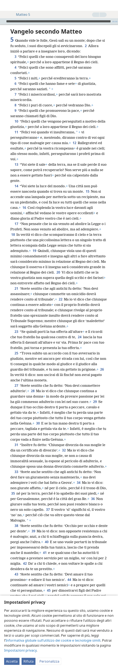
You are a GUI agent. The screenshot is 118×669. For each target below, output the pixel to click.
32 (63, 450)
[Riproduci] (2, 21)
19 (34, 250)
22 (60, 299)
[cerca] (112, 5)
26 (102, 369)
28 (32, 391)
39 (33, 531)
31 (16, 445)
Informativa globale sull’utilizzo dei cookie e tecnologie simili (53, 640)
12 (74, 143)
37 (47, 509)
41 (44, 552)
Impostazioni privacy (20, 650)
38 (16, 525)
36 (92, 498)
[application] (59, 21)
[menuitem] (6, 5)
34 (78, 482)
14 (16, 186)
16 (24, 207)
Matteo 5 (21, 14)
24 (79, 337)
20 (58, 272)
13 (16, 164)
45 (48, 590)
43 (16, 574)
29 (94, 401)
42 (24, 563)
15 (87, 191)
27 (16, 385)
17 (16, 223)
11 (16, 132)
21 (16, 288)
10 (16, 121)
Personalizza (49, 661)
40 (46, 542)
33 (16, 472)
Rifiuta (28, 661)
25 (16, 353)
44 (69, 579)
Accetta (12, 661)
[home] (6, 5)
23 (16, 331)
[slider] (58, 21)
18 (13, 234)
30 (37, 423)
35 (13, 493)
